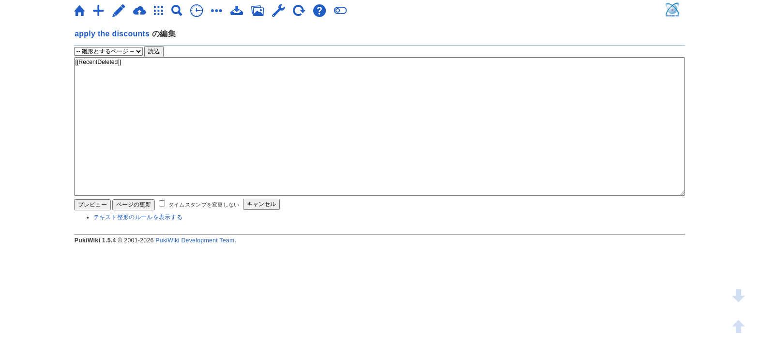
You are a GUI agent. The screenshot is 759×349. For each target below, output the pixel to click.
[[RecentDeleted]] (379, 126)
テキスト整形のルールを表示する (138, 217)
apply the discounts (112, 34)
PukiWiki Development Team (194, 240)
